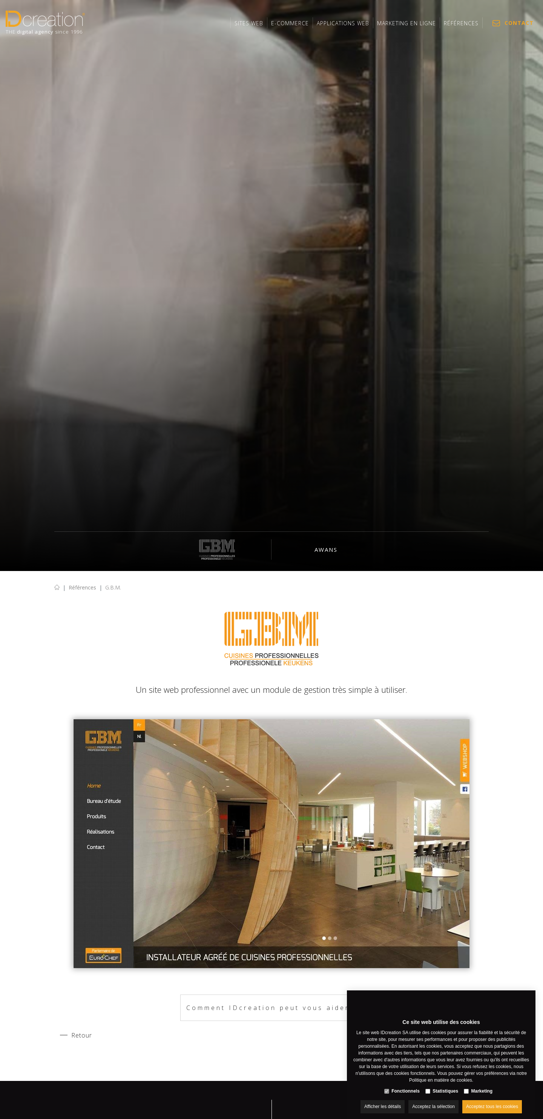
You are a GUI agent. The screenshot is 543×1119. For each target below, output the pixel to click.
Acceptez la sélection (433, 1099)
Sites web (249, 23)
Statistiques (445, 1083)
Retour (81, 1035)
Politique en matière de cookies (440, 1072)
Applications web (343, 23)
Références (461, 23)
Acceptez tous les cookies (492, 1099)
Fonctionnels (405, 1083)
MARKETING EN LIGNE (406, 23)
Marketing (482, 1083)
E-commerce (290, 23)
